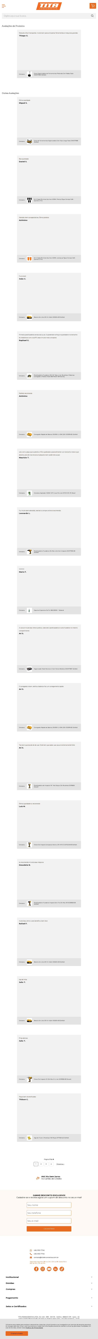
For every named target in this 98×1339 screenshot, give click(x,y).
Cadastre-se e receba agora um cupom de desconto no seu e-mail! (49, 1197)
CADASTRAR (49, 1229)
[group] (49, 1177)
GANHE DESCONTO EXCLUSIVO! (49, 1195)
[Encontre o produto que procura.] (92, 16)
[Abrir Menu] (4, 6)
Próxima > (60, 1164)
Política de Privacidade (34, 1328)
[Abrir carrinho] (93, 6)
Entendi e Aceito (17, 1333)
